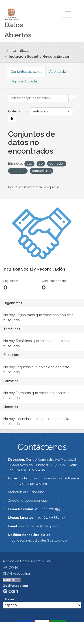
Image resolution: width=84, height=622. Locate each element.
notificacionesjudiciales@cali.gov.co (38, 540)
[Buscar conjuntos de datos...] (38, 98)
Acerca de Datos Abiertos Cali (27, 561)
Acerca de (57, 72)
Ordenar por (18, 111)
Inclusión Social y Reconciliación (39, 56)
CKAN (10, 591)
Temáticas (20, 50)
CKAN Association (17, 574)
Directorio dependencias (27, 501)
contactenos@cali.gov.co (39, 526)
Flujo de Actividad (25, 81)
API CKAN (10, 567)
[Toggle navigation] (68, 13)
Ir (12, 119)
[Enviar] (72, 97)
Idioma (8, 599)
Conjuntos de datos (26, 72)
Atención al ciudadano (26, 492)
